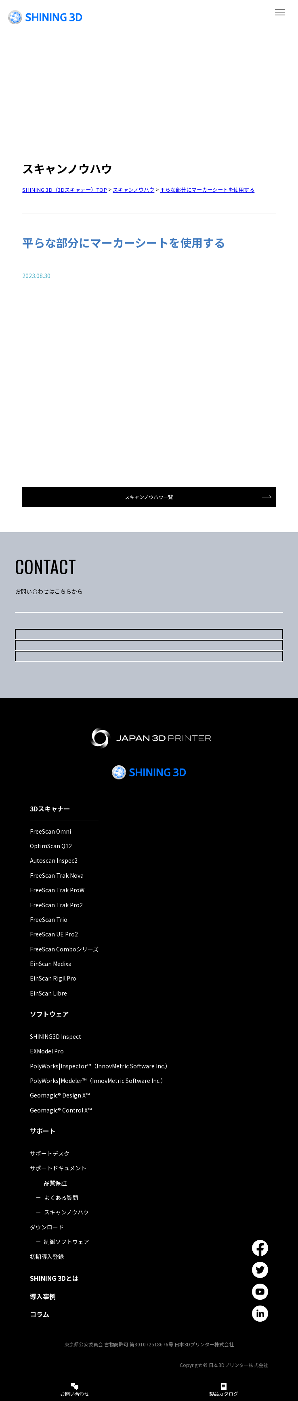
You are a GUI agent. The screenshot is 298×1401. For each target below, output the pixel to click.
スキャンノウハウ (66, 1211)
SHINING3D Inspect (55, 1036)
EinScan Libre (48, 992)
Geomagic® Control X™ (61, 1109)
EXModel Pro (47, 1050)
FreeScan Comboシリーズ (64, 948)
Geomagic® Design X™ (60, 1094)
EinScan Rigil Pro (53, 977)
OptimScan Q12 (51, 845)
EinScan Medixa (50, 963)
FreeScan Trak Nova (57, 874)
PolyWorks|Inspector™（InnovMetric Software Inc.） (100, 1065)
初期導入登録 (47, 1255)
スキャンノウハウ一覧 (149, 496)
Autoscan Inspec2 (54, 859)
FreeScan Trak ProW (57, 889)
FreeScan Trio (48, 919)
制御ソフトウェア (66, 1241)
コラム (39, 1313)
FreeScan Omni (50, 830)
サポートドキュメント (58, 1167)
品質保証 (55, 1182)
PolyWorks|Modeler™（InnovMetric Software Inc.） (98, 1080)
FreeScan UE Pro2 (54, 933)
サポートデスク (49, 1152)
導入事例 (43, 1295)
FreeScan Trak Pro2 (56, 904)
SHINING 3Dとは (54, 1277)
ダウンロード (47, 1226)
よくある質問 (61, 1197)
